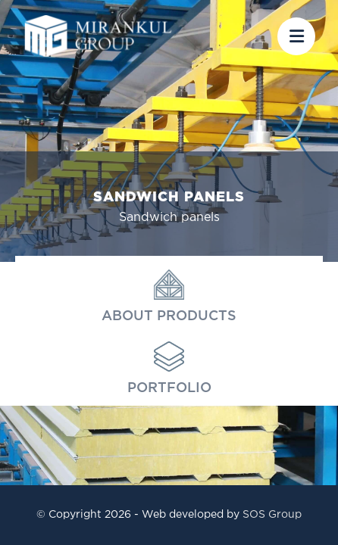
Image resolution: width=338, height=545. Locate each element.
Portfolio (169, 367)
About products (169, 295)
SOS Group (272, 514)
